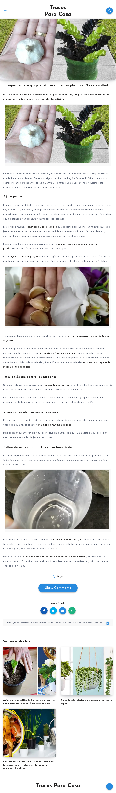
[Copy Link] (58, 622)
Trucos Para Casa (58, 11)
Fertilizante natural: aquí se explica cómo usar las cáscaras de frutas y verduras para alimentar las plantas (29, 765)
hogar (60, 576)
